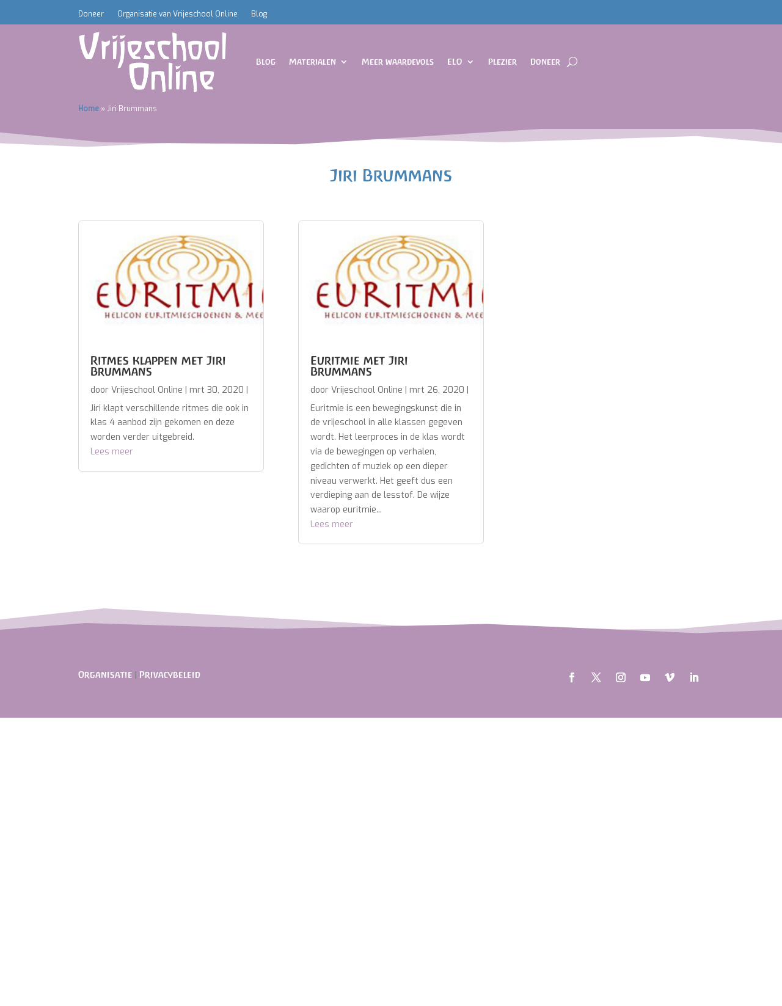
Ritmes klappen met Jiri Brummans (158, 366)
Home (88, 109)
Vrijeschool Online (147, 390)
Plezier (502, 62)
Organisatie (105, 674)
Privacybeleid (169, 674)
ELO (454, 62)
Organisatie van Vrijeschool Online (177, 14)
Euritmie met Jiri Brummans (359, 366)
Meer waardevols (398, 62)
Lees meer (111, 451)
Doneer (91, 14)
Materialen (312, 62)
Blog (259, 14)
